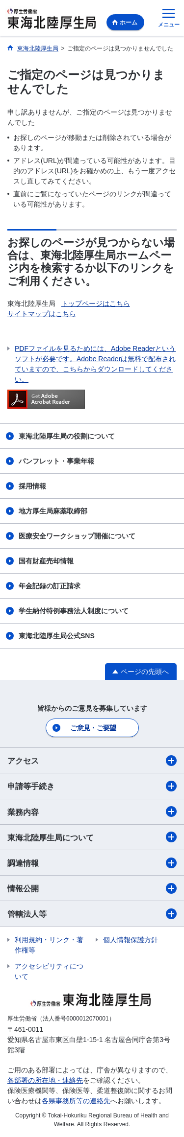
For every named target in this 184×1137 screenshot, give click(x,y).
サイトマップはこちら (41, 314)
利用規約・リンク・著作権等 (49, 945)
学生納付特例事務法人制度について (74, 611)
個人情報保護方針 (130, 940)
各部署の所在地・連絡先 (45, 1080)
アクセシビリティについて (49, 971)
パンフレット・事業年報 (56, 461)
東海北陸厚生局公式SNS (57, 636)
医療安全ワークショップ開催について (77, 536)
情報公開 (92, 888)
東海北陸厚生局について (92, 837)
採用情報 (32, 486)
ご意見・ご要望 (93, 728)
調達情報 (92, 863)
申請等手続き (92, 786)
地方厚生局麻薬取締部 (53, 511)
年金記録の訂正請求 (49, 586)
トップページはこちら (95, 303)
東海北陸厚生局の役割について (67, 436)
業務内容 (92, 811)
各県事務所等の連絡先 (76, 1101)
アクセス (92, 760)
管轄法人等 (92, 913)
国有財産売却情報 (46, 561)
